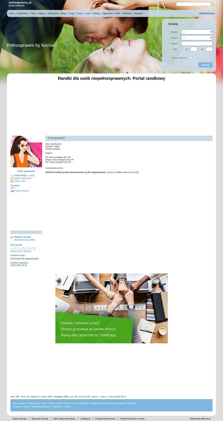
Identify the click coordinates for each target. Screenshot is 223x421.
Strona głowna (19, 403)
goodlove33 (29, 171)
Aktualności (83, 403)
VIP (69, 157)
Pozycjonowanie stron (105, 419)
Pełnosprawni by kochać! (32, 45)
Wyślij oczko (20, 181)
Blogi (59, 403)
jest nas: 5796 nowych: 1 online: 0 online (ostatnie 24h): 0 (102, 397)
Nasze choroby (19, 419)
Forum (74, 403)
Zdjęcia (51, 403)
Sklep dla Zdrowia (39, 419)
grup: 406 (73, 397)
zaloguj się (111, 172)
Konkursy (109, 403)
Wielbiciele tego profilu (24, 240)
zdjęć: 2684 (14, 397)
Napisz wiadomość (23, 178)
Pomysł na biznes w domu (132, 419)
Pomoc (26, 406)
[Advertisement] (111, 107)
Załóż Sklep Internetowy (64, 419)
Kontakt (67, 406)
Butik (101, 403)
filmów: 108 (25, 397)
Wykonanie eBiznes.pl (200, 419)
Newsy (94, 403)
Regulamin (57, 406)
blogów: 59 (35, 397)
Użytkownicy (34, 403)
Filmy (44, 403)
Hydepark (120, 403)
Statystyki (130, 403)
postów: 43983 (46, 397)
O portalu (17, 406)
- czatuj (24, 175)
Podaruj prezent (19, 191)
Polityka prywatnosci (41, 406)
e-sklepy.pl (85, 419)
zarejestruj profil (129, 172)
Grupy (66, 403)
